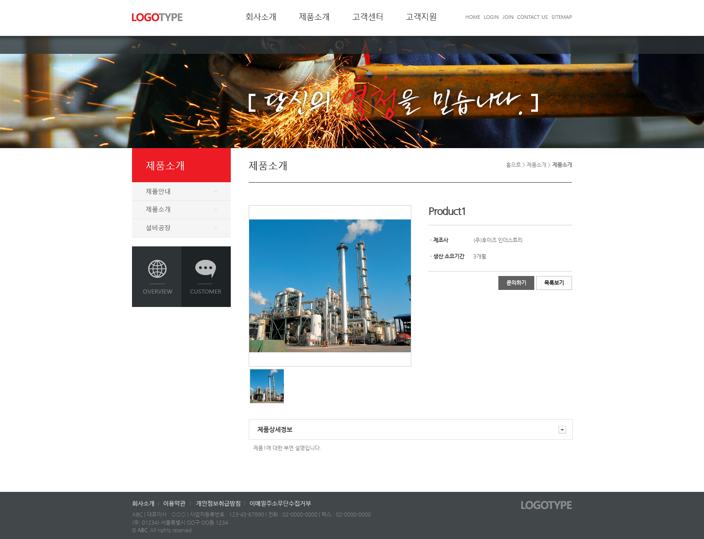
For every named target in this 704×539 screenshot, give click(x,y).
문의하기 (516, 283)
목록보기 (554, 283)
